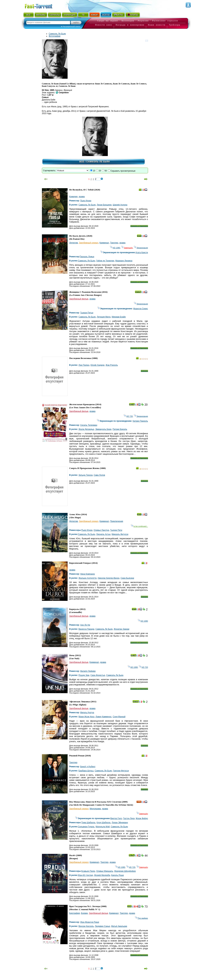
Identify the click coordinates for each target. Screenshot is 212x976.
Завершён (127, 248)
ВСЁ (28, 15)
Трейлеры (174, 25)
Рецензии (143, 21)
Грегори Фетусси (121, 771)
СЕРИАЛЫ (54, 15)
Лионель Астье (103, 534)
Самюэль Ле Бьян (57, 34)
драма (82, 196)
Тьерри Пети (116, 530)
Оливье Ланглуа (101, 530)
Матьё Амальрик (119, 926)
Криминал (104, 243)
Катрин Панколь (140, 421)
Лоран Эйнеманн (120, 822)
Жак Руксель (112, 365)
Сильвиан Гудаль (86, 826)
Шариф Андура (120, 205)
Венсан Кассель (86, 926)
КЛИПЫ (132, 14)
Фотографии (55, 36)
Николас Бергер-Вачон (108, 578)
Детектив (73, 243)
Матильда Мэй (103, 826)
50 (106, 171)
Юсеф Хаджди (97, 365)
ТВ (83, 15)
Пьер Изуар (85, 200)
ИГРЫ (118, 14)
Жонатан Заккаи (121, 629)
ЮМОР (94, 15)
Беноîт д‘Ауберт (87, 766)
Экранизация (141, 248)
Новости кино (103, 25)
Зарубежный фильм (78, 299)
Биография (74, 913)
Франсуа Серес (140, 308)
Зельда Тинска (86, 475)
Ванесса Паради (86, 629)
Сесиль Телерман (88, 425)
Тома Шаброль (88, 822)
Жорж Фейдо (142, 818)
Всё (81, 161)
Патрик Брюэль (120, 429)
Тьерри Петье (86, 313)
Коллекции (128, 21)
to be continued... (139, 526)
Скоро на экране (107, 21)
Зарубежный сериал (88, 243)
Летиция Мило (104, 317)
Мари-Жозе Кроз (86, 716)
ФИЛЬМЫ (40, 15)
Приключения (116, 521)
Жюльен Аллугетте (88, 578)
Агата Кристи (142, 252)
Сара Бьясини (127, 578)
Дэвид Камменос (103, 716)
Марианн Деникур (123, 261)
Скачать (144, 371)
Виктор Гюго (116, 818)
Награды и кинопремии (130, 25)
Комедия (73, 196)
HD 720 (128, 416)
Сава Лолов (99, 475)
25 (100, 171)
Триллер (114, 243)
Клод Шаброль (104, 822)
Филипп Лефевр (88, 671)
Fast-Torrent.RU (42, 5)
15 (94, 171)
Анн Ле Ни (85, 625)
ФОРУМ (106, 15)
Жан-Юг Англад (85, 875)
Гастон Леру (128, 818)
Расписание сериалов (165, 21)
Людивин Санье (102, 926)
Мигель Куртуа (87, 712)
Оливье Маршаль (104, 871)
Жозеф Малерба (102, 875)
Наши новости (156, 25)
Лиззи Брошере (104, 205)
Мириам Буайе (119, 317)
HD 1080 (115, 248)
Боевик (84, 913)
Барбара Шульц (86, 771)
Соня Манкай (119, 716)
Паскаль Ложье (87, 256)
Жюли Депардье (86, 429)
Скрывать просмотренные (123, 171)
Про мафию (141, 918)
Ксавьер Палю (88, 871)
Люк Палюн (84, 365)
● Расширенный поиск (70, 26)
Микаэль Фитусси (120, 534)
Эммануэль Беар (103, 429)
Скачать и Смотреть (139, 226)
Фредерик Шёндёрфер (125, 871)
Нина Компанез (87, 574)
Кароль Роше (117, 875)
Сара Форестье (98, 675)
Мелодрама (95, 808)
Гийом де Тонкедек (105, 261)
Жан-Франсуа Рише (89, 922)
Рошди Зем (84, 675)
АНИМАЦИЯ (69, 15)
